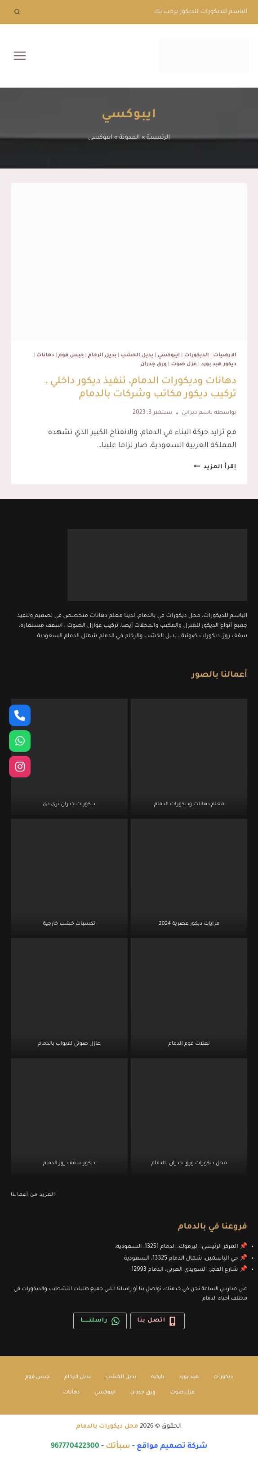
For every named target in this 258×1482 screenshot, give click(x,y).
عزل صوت (184, 365)
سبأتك (118, 1446)
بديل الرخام (102, 356)
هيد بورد (189, 1377)
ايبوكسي (168, 356)
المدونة (129, 137)
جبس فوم (71, 356)
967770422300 (74, 1446)
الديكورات (196, 356)
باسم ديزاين (197, 413)
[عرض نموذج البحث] (17, 12)
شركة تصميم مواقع (172, 1446)
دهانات (45, 356)
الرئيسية (158, 137)
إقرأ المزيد (215, 467)
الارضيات (224, 356)
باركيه (158, 1377)
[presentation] (129, 262)
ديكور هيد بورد (218, 365)
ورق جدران (153, 365)
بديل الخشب (137, 356)
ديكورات (223, 1377)
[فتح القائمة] (20, 55)
